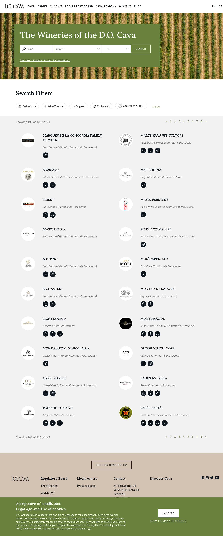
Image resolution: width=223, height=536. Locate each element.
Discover (56, 6)
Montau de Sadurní (158, 289)
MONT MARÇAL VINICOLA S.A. (66, 348)
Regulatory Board (79, 6)
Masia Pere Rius (154, 199)
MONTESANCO (54, 319)
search (141, 48)
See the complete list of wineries (45, 60)
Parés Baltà (151, 408)
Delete (156, 106)
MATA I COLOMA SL (156, 229)
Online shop (27, 106)
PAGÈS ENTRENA (154, 378)
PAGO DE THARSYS (58, 408)
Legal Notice (96, 525)
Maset (48, 199)
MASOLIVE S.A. (54, 229)
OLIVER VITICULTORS (158, 348)
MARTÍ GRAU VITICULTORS (162, 135)
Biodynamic (101, 106)
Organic (78, 106)
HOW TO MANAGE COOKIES (168, 521)
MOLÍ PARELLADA (154, 259)
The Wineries (49, 486)
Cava (31, 6)
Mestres (50, 259)
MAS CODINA (151, 170)
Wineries (125, 6)
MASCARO (51, 170)
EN (214, 6)
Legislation (48, 492)
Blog (138, 6)
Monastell (53, 289)
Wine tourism (54, 106)
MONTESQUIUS (153, 319)
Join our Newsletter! (111, 465)
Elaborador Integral (131, 106)
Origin (42, 6)
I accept (168, 513)
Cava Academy (106, 6)
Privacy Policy (34, 528)
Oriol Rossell (55, 378)
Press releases (86, 486)
